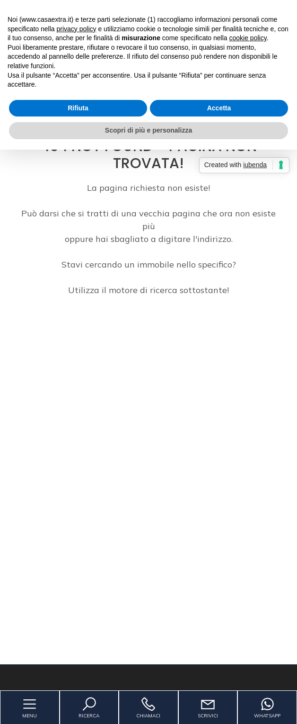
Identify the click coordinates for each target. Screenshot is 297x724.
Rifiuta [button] (78, 108)
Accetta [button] (219, 108)
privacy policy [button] (76, 29)
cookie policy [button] (248, 38)
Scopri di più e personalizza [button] (148, 130)
